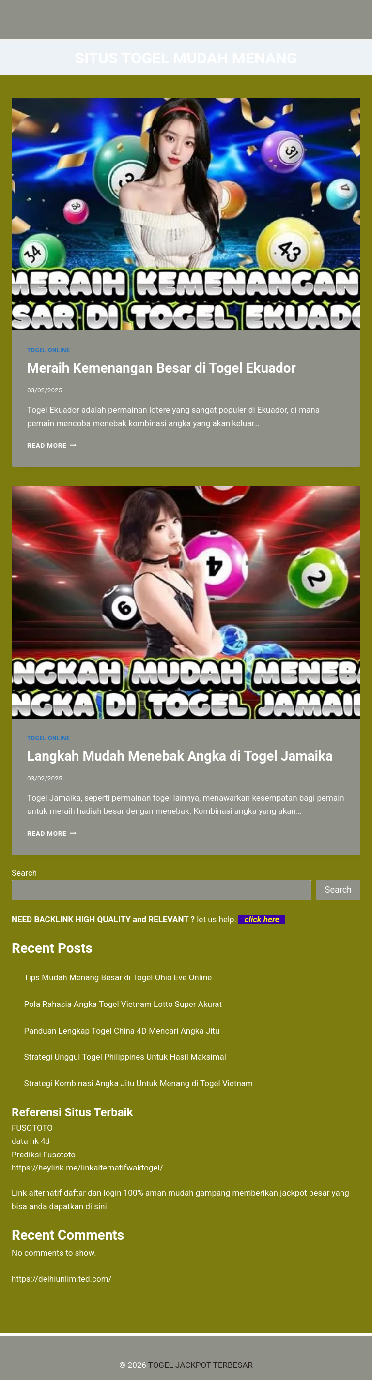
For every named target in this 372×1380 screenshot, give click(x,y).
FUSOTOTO (32, 1128)
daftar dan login (93, 1193)
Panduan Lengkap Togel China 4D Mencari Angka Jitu (122, 1030)
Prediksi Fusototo (44, 1154)
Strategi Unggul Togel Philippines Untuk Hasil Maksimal (125, 1057)
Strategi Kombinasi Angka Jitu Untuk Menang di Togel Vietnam (138, 1083)
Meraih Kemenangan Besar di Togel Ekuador (161, 368)
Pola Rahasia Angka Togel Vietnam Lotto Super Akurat (123, 1004)
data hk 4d (31, 1141)
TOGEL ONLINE (48, 350)
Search (24, 873)
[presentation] (186, 214)
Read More (52, 445)
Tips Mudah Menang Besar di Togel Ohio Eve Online (118, 977)
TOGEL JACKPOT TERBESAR (200, 1365)
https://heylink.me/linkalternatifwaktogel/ (87, 1167)
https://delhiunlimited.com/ (62, 1279)
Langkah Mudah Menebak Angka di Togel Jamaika (180, 756)
